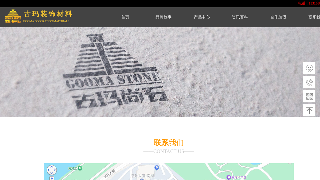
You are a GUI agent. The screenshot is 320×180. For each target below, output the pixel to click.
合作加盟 (278, 17)
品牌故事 (164, 17)
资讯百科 (240, 17)
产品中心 (202, 17)
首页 (125, 17)
